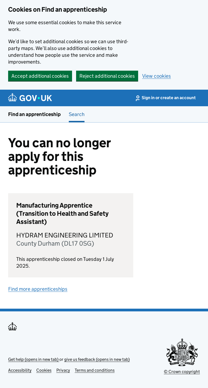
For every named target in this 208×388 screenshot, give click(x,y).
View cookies (156, 76)
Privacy (63, 370)
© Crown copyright (182, 371)
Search (76, 114)
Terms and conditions (95, 370)
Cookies (43, 370)
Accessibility (19, 370)
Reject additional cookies (107, 76)
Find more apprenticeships (37, 289)
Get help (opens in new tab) (33, 359)
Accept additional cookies (40, 76)
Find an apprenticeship (34, 114)
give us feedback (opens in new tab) (97, 359)
